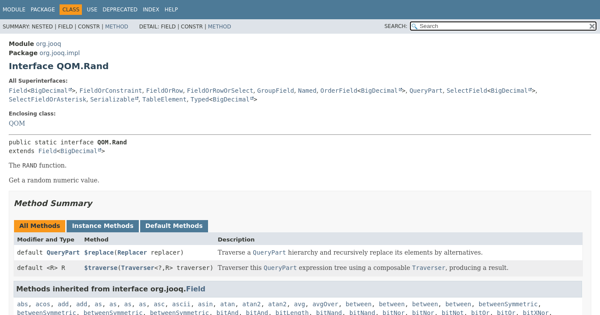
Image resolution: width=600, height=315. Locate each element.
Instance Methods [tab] (102, 225)
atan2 (251, 304)
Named (307, 90)
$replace (98, 252)
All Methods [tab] (39, 225)
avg (299, 304)
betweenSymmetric (508, 304)
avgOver (325, 304)
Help (171, 10)
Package (43, 10)
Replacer (132, 252)
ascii (181, 304)
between (358, 304)
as (98, 304)
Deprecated (120, 10)
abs (22, 304)
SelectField (467, 90)
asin (205, 304)
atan (227, 304)
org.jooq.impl (59, 52)
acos (42, 304)
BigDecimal (49, 90)
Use (92, 10)
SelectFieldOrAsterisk (47, 99)
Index (151, 10)
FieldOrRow (164, 90)
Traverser (138, 267)
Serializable (112, 99)
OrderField (339, 90)
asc (159, 304)
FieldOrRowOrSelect (220, 90)
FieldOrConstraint (110, 90)
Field (18, 90)
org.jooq (48, 43)
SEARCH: (396, 26)
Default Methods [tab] (174, 225)
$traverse (100, 267)
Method (116, 27)
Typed (200, 99)
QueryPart (426, 90)
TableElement (164, 99)
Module (14, 10)
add (63, 304)
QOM (17, 123)
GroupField (275, 90)
